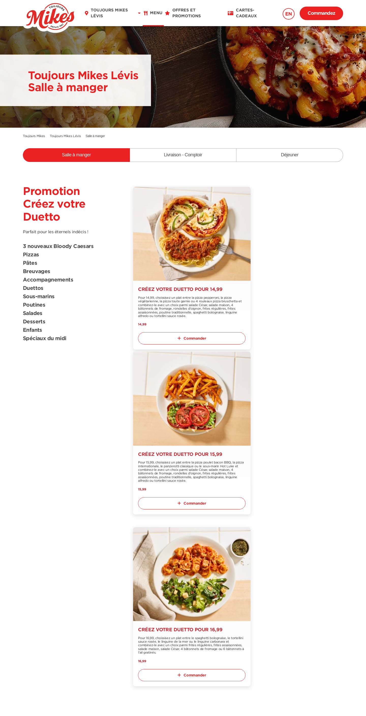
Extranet (82, 630)
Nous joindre (87, 602)
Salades (32, 313)
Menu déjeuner (38, 605)
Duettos (33, 288)
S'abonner (325, 576)
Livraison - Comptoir (183, 154)
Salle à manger (76, 154)
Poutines (34, 305)
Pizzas (31, 255)
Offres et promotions (146, 585)
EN (288, 13)
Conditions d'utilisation (148, 701)
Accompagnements (48, 280)
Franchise (83, 622)
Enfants (32, 330)
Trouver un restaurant (95, 585)
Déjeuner (289, 154)
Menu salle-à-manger (44, 585)
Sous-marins (38, 296)
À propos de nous (92, 593)
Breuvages (36, 271)
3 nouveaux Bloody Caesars (58, 246)
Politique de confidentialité (213, 701)
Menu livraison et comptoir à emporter (44, 595)
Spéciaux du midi (44, 338)
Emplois (133, 593)
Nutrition (31, 614)
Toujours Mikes (34, 136)
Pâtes (30, 263)
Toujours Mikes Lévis (65, 136)
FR (28, 655)
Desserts (34, 322)
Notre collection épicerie (90, 612)
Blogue (132, 602)
